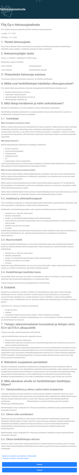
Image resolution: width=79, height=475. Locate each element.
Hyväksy (39, 464)
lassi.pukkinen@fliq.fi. (61, 79)
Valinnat (39, 470)
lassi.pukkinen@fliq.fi (20, 66)
